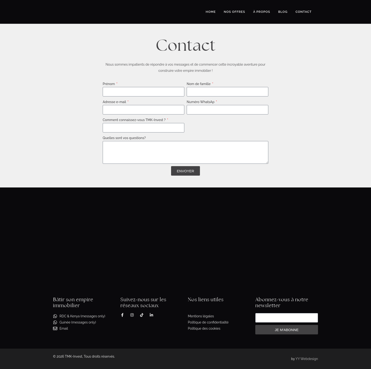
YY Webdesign (307, 359)
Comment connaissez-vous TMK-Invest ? (134, 120)
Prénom (109, 84)
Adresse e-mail (115, 102)
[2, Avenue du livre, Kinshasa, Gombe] (185, 234)
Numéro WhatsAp (201, 102)
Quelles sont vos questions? (124, 138)
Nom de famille (199, 84)
